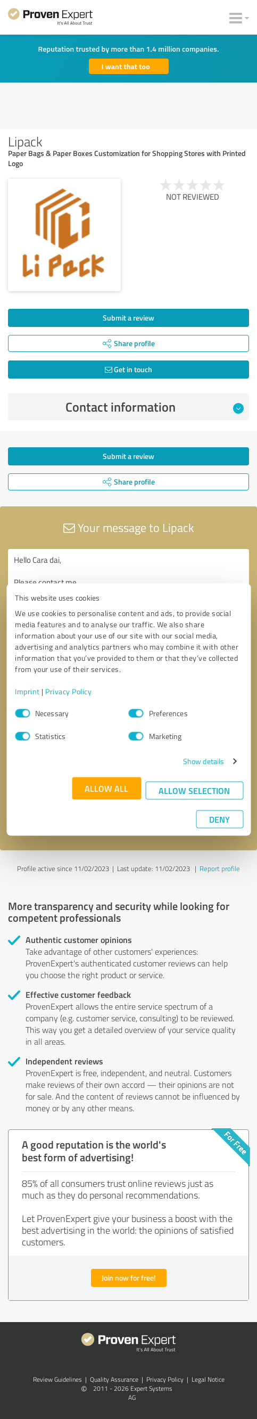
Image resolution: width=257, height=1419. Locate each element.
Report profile (220, 868)
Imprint (27, 691)
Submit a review (128, 318)
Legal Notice (208, 1379)
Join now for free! (129, 1278)
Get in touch (128, 369)
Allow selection (194, 790)
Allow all (106, 788)
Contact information (154, 407)
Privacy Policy (68, 691)
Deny (219, 819)
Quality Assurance (114, 1379)
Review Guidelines (57, 1379)
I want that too (126, 66)
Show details (203, 761)
